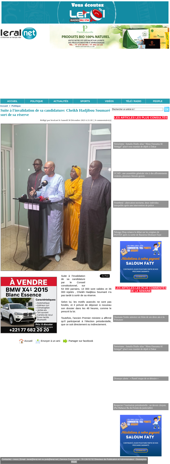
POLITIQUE (36, 101)
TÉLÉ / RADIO (133, 101)
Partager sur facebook (78, 340)
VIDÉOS (109, 101)
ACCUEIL (12, 101)
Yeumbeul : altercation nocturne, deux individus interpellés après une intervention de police (136, 204)
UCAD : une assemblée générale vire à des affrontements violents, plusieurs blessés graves (140, 174)
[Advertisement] (85, 73)
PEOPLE (158, 101)
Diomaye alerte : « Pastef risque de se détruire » (136, 378)
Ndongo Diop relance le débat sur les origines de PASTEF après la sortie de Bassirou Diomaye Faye (137, 233)
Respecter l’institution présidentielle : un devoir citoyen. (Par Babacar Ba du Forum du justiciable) (140, 406)
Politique (16, 106)
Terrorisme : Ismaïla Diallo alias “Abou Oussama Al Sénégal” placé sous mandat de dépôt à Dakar (138, 145)
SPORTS (85, 101)
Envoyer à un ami (47, 340)
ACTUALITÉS (60, 101)
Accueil (4, 106)
